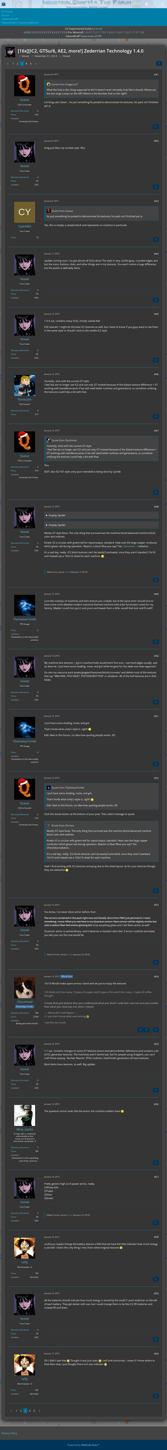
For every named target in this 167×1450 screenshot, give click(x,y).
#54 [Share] (156, 976)
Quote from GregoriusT (64, 84)
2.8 (65, 32)
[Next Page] (36, 63)
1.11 (132, 32)
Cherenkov (129, 546)
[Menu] (162, 4)
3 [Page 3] (22, 63)
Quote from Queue (62, 210)
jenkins (97, 28)
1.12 (140, 32)
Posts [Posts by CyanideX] (13, 237)
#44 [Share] (156, 253)
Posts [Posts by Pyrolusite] (13, 414)
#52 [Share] (156, 778)
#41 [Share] (156, 74)
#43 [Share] (156, 201)
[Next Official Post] (147, 1030)
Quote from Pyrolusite (64, 440)
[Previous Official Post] (140, 1030)
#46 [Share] (156, 374)
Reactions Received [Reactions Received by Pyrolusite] (19, 410)
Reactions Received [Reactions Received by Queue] (19, 110)
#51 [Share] (156, 716)
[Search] (146, 4)
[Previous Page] (8, 63)
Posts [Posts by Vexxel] (13, 181)
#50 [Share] (156, 655)
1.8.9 (110, 32)
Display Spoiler (57, 515)
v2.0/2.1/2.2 (31, 32)
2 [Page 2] (17, 63)
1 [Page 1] (13, 63)
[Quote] (156, 126)
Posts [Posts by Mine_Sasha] (13, 1151)
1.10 (125, 32)
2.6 (53, 32)
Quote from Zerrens (62, 825)
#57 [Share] (156, 1176)
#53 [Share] (156, 904)
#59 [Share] (156, 1293)
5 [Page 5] (31, 63)
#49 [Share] (156, 594)
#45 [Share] (156, 314)
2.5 (47, 32)
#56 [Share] (156, 1104)
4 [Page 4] (26, 63)
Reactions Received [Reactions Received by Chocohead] (19, 1013)
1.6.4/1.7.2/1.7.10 (94, 32)
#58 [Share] (156, 1237)
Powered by (83, 1445)
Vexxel (68, 572)
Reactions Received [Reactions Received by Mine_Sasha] (19, 1147)
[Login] (154, 4)
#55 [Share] (156, 1044)
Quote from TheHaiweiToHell (67, 787)
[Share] (159, 63)
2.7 (59, 32)
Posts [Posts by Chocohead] (13, 1016)
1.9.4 (118, 32)
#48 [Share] (156, 506)
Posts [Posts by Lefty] (13, 1273)
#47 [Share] (156, 430)
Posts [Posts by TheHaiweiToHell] (13, 630)
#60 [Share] (156, 1353)
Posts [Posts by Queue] (13, 114)
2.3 (42, 32)
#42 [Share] (156, 140)
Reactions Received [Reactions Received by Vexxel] (19, 177)
